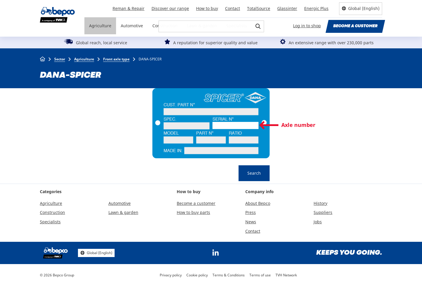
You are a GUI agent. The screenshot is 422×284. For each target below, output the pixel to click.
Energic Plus (316, 8)
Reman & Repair (128, 8)
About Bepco (257, 203)
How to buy (207, 8)
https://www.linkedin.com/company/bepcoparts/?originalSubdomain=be (215, 252)
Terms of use (260, 275)
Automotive (132, 25)
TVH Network (286, 275)
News (250, 222)
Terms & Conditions (228, 275)
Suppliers (323, 212)
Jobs (318, 222)
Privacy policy (171, 275)
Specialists (236, 25)
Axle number (298, 124)
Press (250, 212)
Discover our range (170, 8)
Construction (165, 25)
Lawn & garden (202, 25)
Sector (59, 59)
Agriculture (100, 25)
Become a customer (355, 26)
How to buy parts (193, 212)
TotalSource (258, 8)
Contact (232, 8)
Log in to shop (307, 25)
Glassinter (287, 8)
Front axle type (116, 59)
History (320, 203)
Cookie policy (197, 275)
